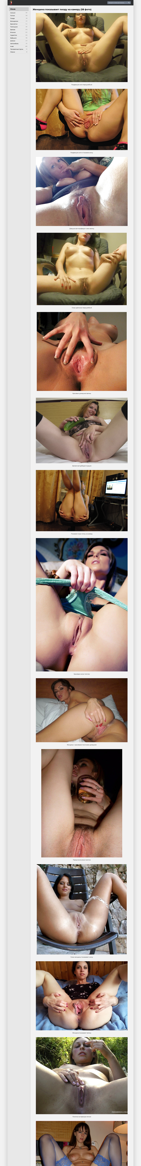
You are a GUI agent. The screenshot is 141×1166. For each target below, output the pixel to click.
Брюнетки (13, 24)
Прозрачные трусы (16, 49)
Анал (12, 46)
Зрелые (12, 29)
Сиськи (12, 13)
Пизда (12, 18)
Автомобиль (14, 43)
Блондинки (14, 21)
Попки (12, 15)
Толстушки (14, 27)
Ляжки (12, 52)
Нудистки (13, 35)
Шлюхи (12, 41)
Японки (13, 32)
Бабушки (13, 38)
